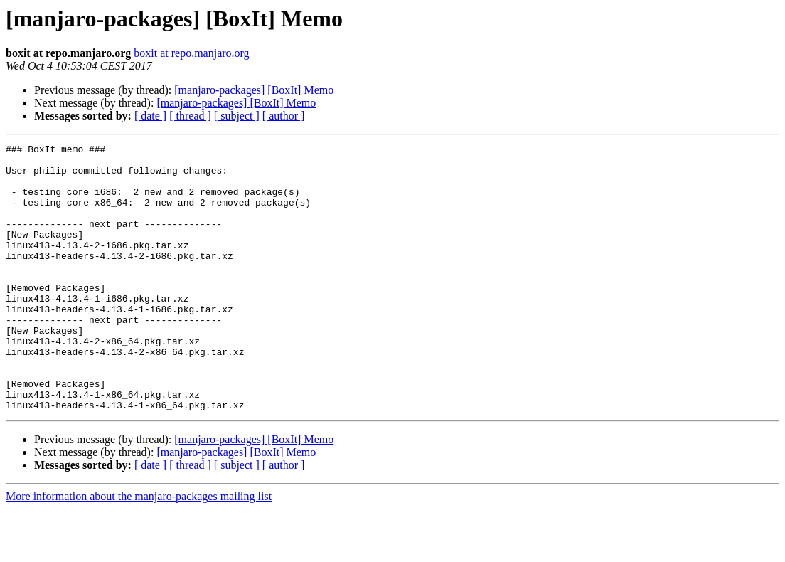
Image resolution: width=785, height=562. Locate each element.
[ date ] (150, 116)
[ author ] (283, 116)
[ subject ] (237, 116)
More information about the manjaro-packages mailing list (139, 550)
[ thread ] (190, 116)
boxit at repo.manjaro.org (191, 53)
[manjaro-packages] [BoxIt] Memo (253, 90)
